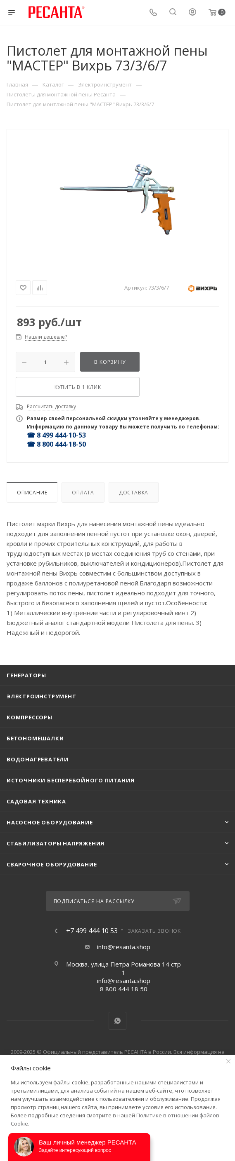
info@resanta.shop (123, 947)
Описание (32, 492)
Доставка (133, 492)
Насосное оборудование (50, 822)
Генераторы (26, 675)
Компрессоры (29, 717)
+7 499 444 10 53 (92, 930)
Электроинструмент (41, 696)
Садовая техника (36, 801)
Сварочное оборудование (52, 864)
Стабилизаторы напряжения (55, 843)
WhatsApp (117, 1021)
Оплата (83, 492)
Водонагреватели (38, 759)
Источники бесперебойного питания (71, 780)
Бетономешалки (35, 738)
